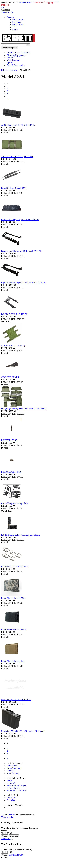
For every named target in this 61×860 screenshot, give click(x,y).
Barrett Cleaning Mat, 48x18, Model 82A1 (20, 219)
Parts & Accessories (16, 65)
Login (15, 29)
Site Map (11, 800)
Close (4, 836)
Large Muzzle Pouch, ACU (13, 598)
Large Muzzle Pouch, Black (13, 629)
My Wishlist (17, 24)
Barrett (11, 815)
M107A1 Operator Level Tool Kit (16, 699)
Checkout (5, 10)
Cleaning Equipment (16, 55)
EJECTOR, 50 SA (9, 440)
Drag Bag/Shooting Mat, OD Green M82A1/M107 (23, 409)
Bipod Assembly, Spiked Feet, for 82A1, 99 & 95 (23, 282)
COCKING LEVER (10, 377)
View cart (5, 838)
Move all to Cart (16, 855)
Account (10, 17)
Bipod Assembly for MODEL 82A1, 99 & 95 (21, 251)
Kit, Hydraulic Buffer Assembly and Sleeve (20, 535)
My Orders (17, 22)
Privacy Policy (13, 788)
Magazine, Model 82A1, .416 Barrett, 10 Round (22, 731)
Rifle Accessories (9, 70)
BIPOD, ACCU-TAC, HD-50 (14, 314)
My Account (17, 19)
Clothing (10, 58)
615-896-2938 (25, 2)
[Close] (11, 839)
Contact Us (12, 765)
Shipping (11, 783)
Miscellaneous (13, 60)
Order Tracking (13, 768)
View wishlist (7, 817)
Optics (10, 63)
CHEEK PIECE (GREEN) (13, 345)
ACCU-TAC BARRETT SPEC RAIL (18, 125)
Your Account (13, 773)
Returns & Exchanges (16, 785)
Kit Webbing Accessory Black (14, 503)
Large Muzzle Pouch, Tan (12, 661)
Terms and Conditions (16, 790)
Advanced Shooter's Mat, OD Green (17, 156)
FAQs (9, 780)
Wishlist (10, 770)
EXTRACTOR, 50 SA (11, 472)
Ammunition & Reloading (18, 52)
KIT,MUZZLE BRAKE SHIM (15, 566)
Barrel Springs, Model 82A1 (13, 188)
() (2, 7)
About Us (11, 798)
